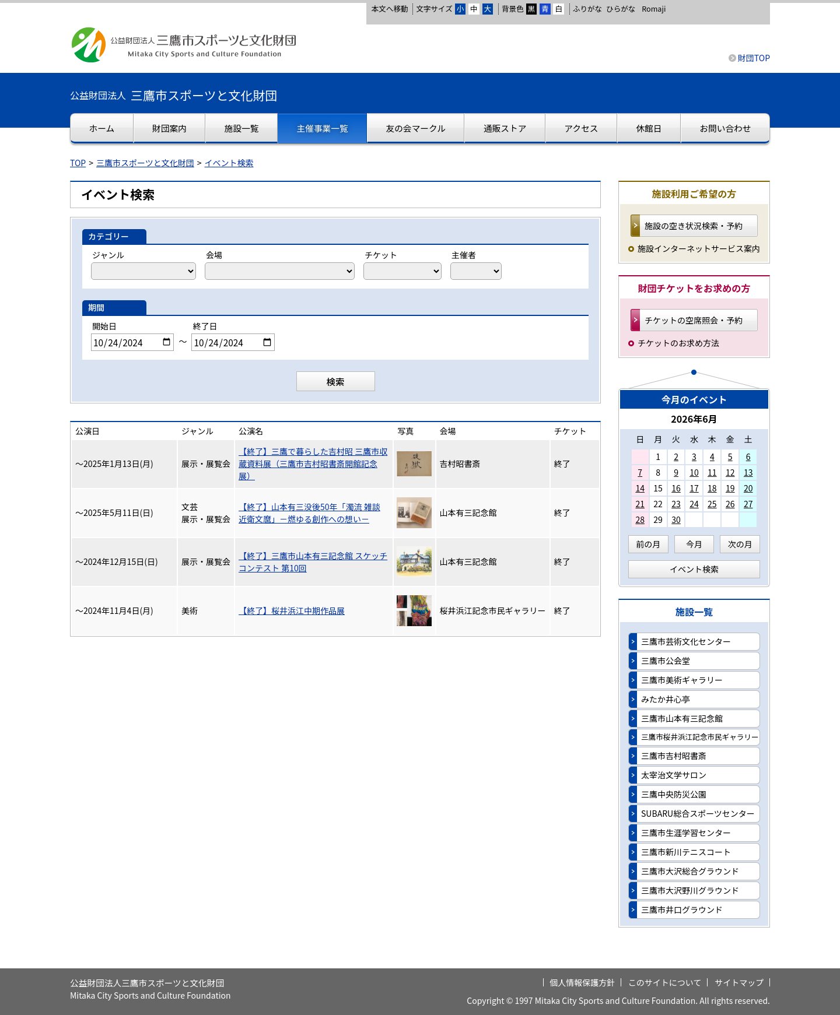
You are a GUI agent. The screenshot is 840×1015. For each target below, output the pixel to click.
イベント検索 (229, 162)
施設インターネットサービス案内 (699, 248)
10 (694, 472)
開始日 (104, 326)
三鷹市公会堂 (665, 660)
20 (748, 488)
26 (730, 504)
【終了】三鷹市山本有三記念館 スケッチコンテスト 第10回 (313, 562)
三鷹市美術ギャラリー (682, 680)
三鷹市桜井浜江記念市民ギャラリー (700, 736)
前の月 (648, 544)
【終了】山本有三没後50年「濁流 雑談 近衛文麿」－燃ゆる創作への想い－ (309, 513)
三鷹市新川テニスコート (686, 852)
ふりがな (587, 8)
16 (676, 488)
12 (730, 472)
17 (694, 488)
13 (748, 472)
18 (712, 488)
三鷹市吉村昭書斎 (673, 755)
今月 (694, 544)
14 (640, 488)
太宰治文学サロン (673, 775)
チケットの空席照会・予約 (694, 320)
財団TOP (754, 58)
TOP (78, 162)
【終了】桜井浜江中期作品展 (292, 610)
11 (712, 472)
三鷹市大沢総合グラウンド (690, 871)
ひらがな (620, 8)
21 (640, 504)
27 (748, 504)
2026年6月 (694, 419)
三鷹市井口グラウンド (682, 909)
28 (640, 519)
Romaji (654, 8)
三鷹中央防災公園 (673, 794)
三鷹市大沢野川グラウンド (690, 890)
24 (694, 504)
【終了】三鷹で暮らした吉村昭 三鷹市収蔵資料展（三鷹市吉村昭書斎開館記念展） (313, 463)
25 (712, 504)
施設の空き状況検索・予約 (694, 225)
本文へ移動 (389, 8)
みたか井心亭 (665, 699)
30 (676, 519)
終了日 (204, 326)
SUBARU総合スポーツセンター (698, 813)
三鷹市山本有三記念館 (682, 718)
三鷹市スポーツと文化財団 (145, 162)
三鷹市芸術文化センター (686, 641)
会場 (214, 255)
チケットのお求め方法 (678, 343)
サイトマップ (739, 982)
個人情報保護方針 (582, 982)
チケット (381, 255)
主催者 (464, 255)
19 (730, 488)
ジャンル (108, 255)
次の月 (740, 544)
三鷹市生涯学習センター (686, 832)
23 (676, 504)
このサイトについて (665, 982)
